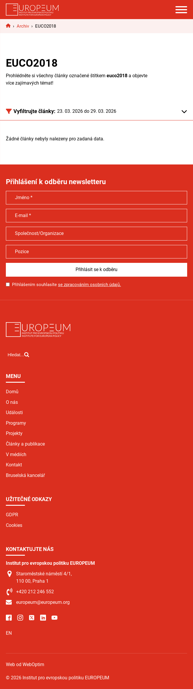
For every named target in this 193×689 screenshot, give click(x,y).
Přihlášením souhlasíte (66, 284)
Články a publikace (25, 444)
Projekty (14, 433)
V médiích (16, 454)
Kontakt (14, 465)
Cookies (14, 525)
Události (14, 412)
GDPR (12, 514)
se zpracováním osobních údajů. (89, 284)
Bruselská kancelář (25, 475)
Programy (16, 423)
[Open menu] (181, 9)
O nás (12, 402)
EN (9, 633)
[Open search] (18, 354)
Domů (12, 391)
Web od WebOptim (25, 664)
